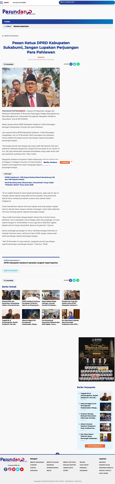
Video (8, 26)
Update (65, 162)
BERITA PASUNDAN (11, 270)
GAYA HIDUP (84, 465)
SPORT (65, 470)
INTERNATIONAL (52, 468)
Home (6, 3)
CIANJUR (33, 465)
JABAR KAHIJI (68, 468)
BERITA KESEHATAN (22, 26)
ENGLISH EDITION (69, 465)
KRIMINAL (83, 468)
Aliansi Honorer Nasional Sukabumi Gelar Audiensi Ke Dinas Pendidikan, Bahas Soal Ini (88, 426)
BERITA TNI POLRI (69, 462)
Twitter (19, 470)
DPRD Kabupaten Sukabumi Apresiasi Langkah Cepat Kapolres (31, 263)
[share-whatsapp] (78, 64)
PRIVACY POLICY (105, 470)
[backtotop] (57, 455)
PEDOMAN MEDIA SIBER (107, 468)
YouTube (23, 470)
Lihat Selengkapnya (95, 446)
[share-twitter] (74, 64)
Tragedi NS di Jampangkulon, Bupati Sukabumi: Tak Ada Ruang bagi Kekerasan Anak (89, 396)
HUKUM (33, 468)
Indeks (7, 22)
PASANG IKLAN (104, 465)
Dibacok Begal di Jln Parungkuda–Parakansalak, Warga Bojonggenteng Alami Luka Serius (89, 406)
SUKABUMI (83, 470)
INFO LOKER (103, 473)
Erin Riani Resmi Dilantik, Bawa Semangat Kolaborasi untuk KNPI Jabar (89, 436)
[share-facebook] (71, 64)
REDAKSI (102, 462)
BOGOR (82, 462)
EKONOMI (50, 465)
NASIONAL (34, 470)
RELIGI (49, 470)
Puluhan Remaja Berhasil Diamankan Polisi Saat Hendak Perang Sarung (88, 416)
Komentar (8, 64)
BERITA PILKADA (53, 462)
